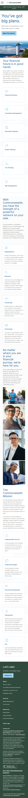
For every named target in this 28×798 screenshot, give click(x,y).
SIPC (12, 754)
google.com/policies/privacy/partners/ (12, 785)
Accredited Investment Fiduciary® (11, 687)
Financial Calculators (8, 718)
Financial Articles (7, 715)
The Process (6, 704)
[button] (5, 681)
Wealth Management (8, 701)
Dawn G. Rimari (7, 684)
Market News (6, 712)
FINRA (8, 754)
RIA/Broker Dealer (7, 693)
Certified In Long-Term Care (10, 690)
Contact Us (8, 675)
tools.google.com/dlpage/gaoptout (11, 789)
